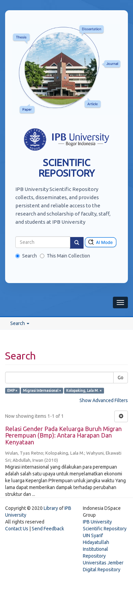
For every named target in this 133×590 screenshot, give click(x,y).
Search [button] (19, 323)
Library (51, 508)
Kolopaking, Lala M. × (84, 390)
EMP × (12, 390)
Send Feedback (48, 528)
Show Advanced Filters (103, 400)
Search (26, 256)
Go (120, 377)
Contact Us (16, 528)
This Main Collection (65, 256)
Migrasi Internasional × (42, 390)
